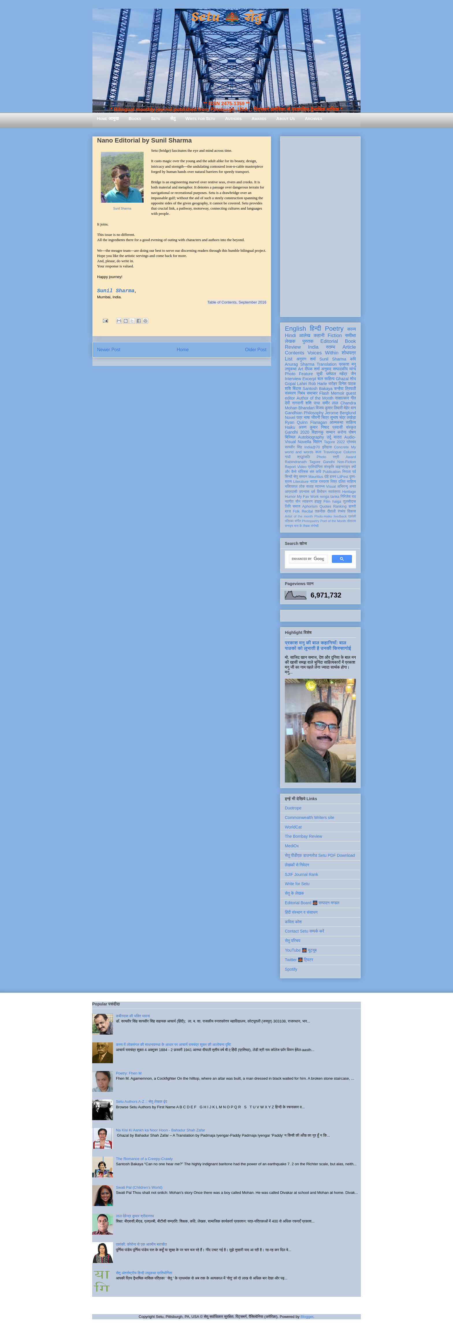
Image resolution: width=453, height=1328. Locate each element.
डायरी (352, 506)
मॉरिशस (303, 472)
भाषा (307, 417)
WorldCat (293, 827)
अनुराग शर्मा (306, 359)
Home (183, 349)
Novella (304, 441)
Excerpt (309, 378)
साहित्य (351, 422)
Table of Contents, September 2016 (236, 302)
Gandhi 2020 (297, 432)
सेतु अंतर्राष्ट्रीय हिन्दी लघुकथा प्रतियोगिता (144, 1273)
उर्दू (329, 437)
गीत (353, 398)
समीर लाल (330, 403)
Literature (301, 482)
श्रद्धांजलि (303, 457)
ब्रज (288, 511)
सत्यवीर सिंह (293, 447)
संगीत (297, 521)
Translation (327, 364)
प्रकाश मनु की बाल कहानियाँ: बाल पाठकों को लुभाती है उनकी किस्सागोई (318, 645)
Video (302, 467)
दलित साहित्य (347, 482)
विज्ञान (317, 441)
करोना (341, 432)
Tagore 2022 (334, 442)
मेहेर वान (350, 408)
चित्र (325, 417)
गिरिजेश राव (348, 497)
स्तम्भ (330, 347)
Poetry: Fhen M (129, 1073)
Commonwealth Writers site (309, 817)
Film (327, 502)
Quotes (325, 506)
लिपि (288, 506)
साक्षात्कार (342, 398)
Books (135, 118)
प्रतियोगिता (315, 467)
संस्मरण (290, 393)
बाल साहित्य (326, 378)
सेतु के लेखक (294, 893)
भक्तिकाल (291, 486)
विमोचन (321, 492)
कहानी (318, 335)
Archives (313, 118)
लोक (302, 486)
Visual (331, 486)
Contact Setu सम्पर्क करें (304, 931)
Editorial (329, 341)
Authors (233, 118)
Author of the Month (314, 398)
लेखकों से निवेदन (297, 865)
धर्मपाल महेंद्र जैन (341, 373)
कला (318, 452)
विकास (351, 511)
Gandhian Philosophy (304, 412)
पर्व (354, 472)
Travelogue (332, 452)
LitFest (342, 477)
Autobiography (311, 437)
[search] (308, 559)
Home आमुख (108, 118)
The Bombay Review (303, 836)
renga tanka (329, 497)
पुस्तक (307, 341)
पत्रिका (289, 521)
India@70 (312, 447)
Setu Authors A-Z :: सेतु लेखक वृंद (141, 1101)
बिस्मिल (290, 437)
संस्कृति (329, 467)
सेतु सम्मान (300, 477)
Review (293, 347)
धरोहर (332, 383)
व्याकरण (307, 502)
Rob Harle (318, 383)
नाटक (314, 482)
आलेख (304, 335)
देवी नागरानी (294, 403)
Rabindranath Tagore (302, 462)
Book (350, 341)
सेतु (173, 118)
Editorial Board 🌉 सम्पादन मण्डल (312, 902)
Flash (324, 393)
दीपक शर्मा (312, 369)
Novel (290, 417)
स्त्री (336, 457)
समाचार (312, 393)
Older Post (255, 349)
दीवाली (331, 511)
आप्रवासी (291, 492)
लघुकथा (290, 369)
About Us (285, 118)
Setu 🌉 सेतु (226, 17)
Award (351, 457)
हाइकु (318, 502)
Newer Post (108, 349)
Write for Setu (200, 118)
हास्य (333, 477)
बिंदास (297, 388)
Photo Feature (299, 373)
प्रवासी (338, 427)
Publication (332, 472)
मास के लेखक (302, 526)
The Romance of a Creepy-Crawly (144, 1159)
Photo (321, 457)
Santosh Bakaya (318, 388)
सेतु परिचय (292, 940)
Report (290, 467)
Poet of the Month (333, 521)
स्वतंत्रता (334, 492)
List (288, 359)
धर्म (313, 492)
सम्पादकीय (340, 369)
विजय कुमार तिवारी (329, 408)
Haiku (290, 427)
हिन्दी (315, 328)
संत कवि (315, 472)
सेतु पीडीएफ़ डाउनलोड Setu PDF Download (320, 855)
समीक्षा (350, 335)
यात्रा (338, 437)
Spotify (291, 969)
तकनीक (320, 511)
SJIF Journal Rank (301, 874)
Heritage (349, 492)
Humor (290, 497)
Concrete (341, 447)
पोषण (352, 432)
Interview (293, 378)
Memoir (337, 393)
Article (349, 347)
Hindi (290, 335)
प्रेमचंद (351, 442)
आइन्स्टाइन (342, 467)
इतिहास (327, 447)
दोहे (326, 477)
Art (300, 369)
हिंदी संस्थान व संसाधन (301, 912)
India (313, 347)
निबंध (301, 393)
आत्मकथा (336, 422)
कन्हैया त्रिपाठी (345, 388)
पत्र (299, 417)
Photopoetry (310, 521)
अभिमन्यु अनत (346, 486)
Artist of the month (299, 516)
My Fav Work (308, 497)
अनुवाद (326, 369)
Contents (294, 353)
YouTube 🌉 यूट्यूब (301, 950)
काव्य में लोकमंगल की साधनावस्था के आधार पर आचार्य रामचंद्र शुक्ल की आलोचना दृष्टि (173, 1044)
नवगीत (289, 502)
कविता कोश (293, 922)
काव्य (351, 329)
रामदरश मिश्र (328, 482)
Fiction (335, 335)
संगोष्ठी (315, 526)
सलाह (310, 486)
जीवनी (315, 417)
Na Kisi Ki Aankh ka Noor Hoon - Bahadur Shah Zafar (160, 1130)
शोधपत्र (349, 353)
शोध (353, 378)
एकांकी (352, 516)
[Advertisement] (320, 225)
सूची (319, 373)
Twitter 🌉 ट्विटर (299, 959)
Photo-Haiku (323, 516)
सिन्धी (288, 477)
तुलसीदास (349, 502)
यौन (298, 502)
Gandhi (329, 462)
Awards (258, 118)
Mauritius (315, 477)
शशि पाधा (312, 403)
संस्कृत (351, 427)
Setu (155, 118)
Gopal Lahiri (296, 383)
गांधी (288, 457)
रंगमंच (341, 511)
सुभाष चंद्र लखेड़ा (343, 417)
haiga (336, 502)
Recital (307, 511)
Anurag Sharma (299, 364)
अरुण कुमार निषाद (313, 427)
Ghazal (342, 378)
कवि (353, 359)
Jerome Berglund (340, 412)
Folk (296, 511)
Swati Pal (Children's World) (139, 1187)
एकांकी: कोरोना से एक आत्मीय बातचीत (141, 1244)
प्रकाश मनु (347, 364)
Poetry (334, 328)
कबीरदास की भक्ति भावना (133, 1016)
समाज (296, 506)
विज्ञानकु (318, 432)
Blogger (306, 1316)
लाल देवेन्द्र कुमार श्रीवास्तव (135, 1216)
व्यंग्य (352, 369)
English (295, 328)
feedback (340, 516)
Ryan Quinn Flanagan (306, 422)
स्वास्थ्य (320, 486)
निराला (346, 472)
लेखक (290, 341)
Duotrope (293, 808)
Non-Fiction (346, 462)
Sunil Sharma (122, 208)
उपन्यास (304, 492)
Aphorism (310, 506)
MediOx (292, 846)
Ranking (339, 506)
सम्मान (330, 432)
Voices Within (322, 353)
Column (350, 452)
